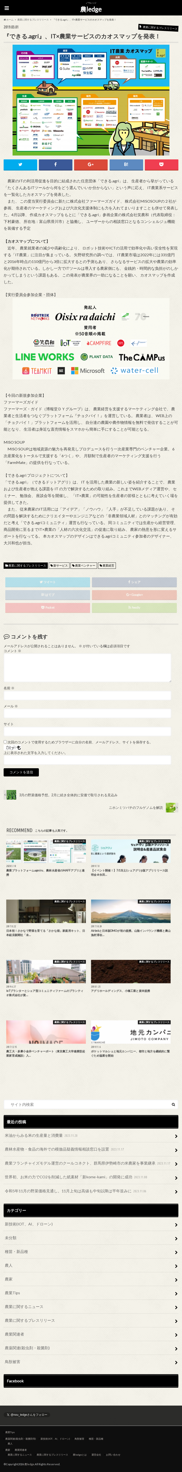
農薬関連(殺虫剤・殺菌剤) (27, 1347)
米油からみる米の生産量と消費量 (42, 1135)
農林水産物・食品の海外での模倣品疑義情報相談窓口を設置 (65, 1149)
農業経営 (108, 565)
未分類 (10, 1237)
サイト (9, 724)
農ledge (91, 9)
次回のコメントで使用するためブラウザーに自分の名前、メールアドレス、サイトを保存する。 (80, 742)
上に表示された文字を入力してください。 (36, 753)
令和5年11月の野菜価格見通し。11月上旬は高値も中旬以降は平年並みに (76, 1191)
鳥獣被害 (12, 1361)
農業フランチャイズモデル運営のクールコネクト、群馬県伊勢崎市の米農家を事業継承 (88, 1163)
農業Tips (12, 1292)
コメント (12, 651)
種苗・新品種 (16, 1251)
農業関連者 (14, 1334)
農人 (9, 1265)
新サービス (60, 565)
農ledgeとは (80, 1454)
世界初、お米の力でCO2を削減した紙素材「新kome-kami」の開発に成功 (76, 1177)
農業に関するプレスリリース (27, 565)
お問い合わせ (113, 1454)
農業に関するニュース (24, 1306)
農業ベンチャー (85, 565)
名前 (9, 688)
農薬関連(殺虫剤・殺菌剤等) (20, 1438)
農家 (9, 1279)
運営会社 (96, 1454)
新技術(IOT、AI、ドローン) (29, 1224)
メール (11, 706)
